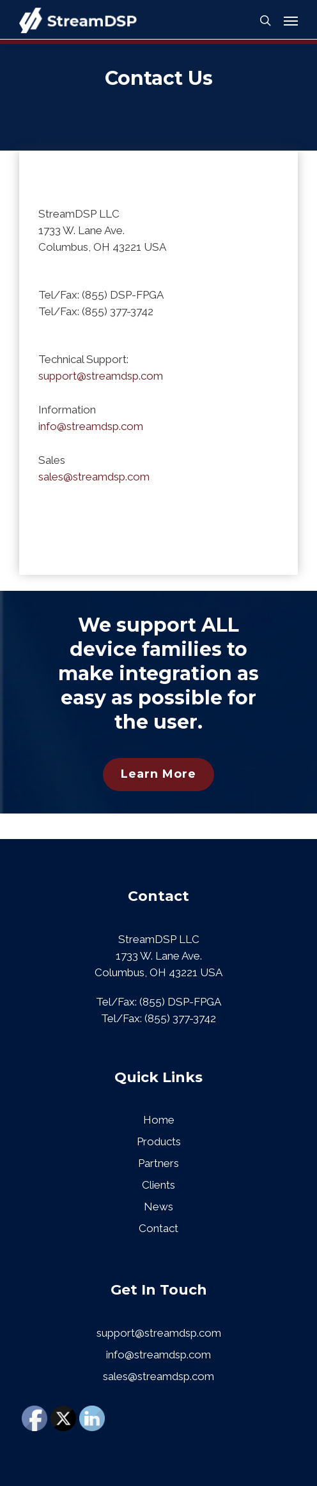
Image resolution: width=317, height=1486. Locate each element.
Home (158, 1119)
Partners (158, 1163)
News (158, 1206)
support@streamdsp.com (100, 375)
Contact (158, 1228)
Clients (158, 1184)
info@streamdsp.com (90, 426)
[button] (291, 20)
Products (159, 1141)
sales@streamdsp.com (94, 476)
